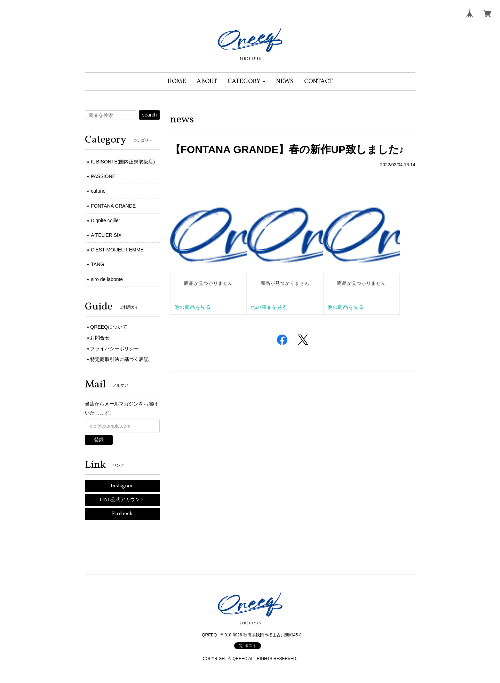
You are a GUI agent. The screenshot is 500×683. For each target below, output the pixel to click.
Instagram (122, 486)
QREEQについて (108, 327)
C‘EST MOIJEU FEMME (117, 249)
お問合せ (100, 337)
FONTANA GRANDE (113, 206)
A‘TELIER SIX (106, 235)
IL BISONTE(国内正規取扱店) (123, 161)
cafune (98, 191)
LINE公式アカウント (122, 500)
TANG (97, 264)
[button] (246, 81)
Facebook (122, 514)
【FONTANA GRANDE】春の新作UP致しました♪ (287, 149)
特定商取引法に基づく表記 (119, 359)
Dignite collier (105, 220)
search (149, 115)
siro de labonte (107, 279)
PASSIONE (103, 176)
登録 (99, 439)
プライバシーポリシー (114, 348)
